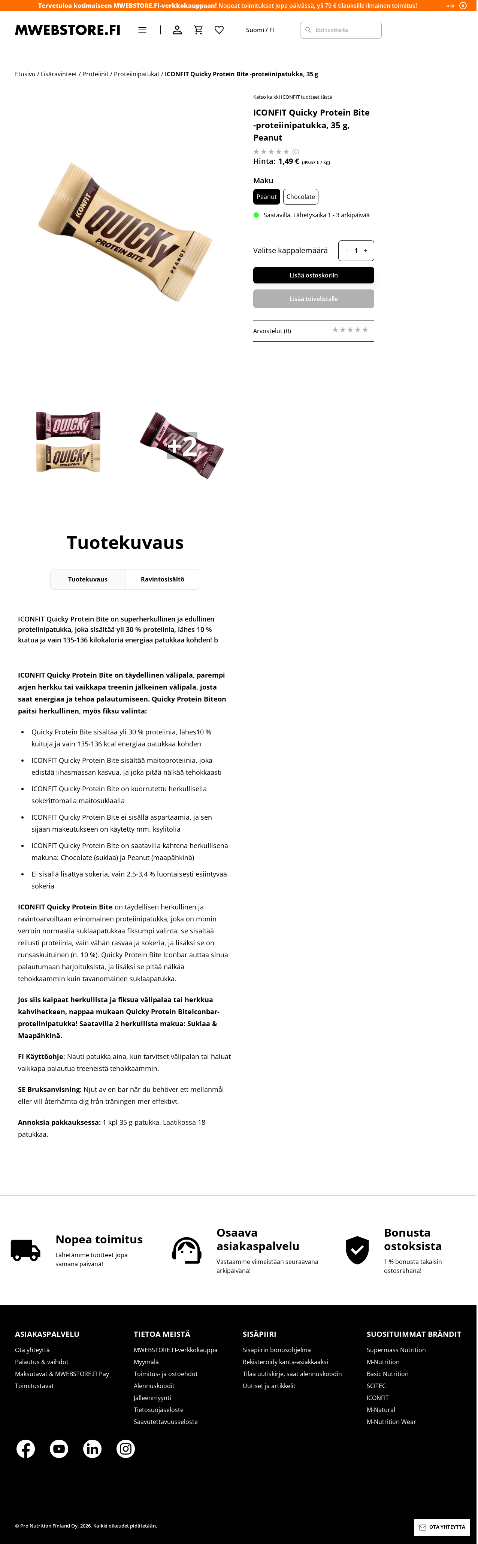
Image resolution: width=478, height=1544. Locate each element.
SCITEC (376, 1386)
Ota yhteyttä (32, 1350)
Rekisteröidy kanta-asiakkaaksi (285, 1362)
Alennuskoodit (154, 1386)
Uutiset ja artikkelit (269, 1386)
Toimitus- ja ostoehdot (166, 1374)
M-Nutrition (383, 1362)
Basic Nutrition (388, 1374)
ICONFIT (378, 1398)
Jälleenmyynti (152, 1398)
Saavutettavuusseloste (166, 1422)
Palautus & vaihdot (42, 1362)
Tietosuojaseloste (159, 1410)
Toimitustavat (34, 1386)
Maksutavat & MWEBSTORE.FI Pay (62, 1374)
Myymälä (146, 1362)
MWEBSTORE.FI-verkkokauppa (176, 1350)
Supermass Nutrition (396, 1350)
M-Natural (381, 1410)
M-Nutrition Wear (391, 1422)
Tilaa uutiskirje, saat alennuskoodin (292, 1374)
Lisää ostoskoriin (314, 275)
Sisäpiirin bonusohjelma (277, 1350)
